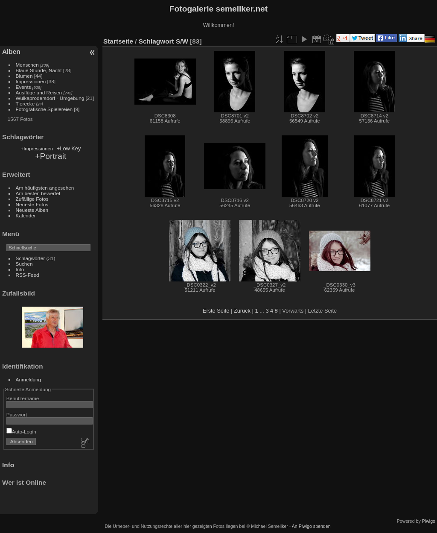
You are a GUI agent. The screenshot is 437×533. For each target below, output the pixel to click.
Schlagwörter (30, 258)
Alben (11, 51)
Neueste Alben (32, 210)
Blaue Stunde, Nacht (39, 70)
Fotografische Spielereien (44, 109)
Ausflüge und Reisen (39, 92)
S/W (182, 41)
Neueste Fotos (32, 204)
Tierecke (25, 103)
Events (23, 87)
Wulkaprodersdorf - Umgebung (50, 98)
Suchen (24, 263)
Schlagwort (156, 41)
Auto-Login (21, 431)
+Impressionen (36, 148)
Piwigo (428, 521)
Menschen (27, 64)
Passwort (16, 414)
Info (20, 269)
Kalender (26, 215)
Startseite (118, 41)
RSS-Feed (27, 275)
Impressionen (31, 81)
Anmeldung (28, 379)
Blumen (24, 76)
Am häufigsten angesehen (45, 187)
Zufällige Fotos (32, 199)
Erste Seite (216, 311)
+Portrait (50, 156)
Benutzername (22, 398)
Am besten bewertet (38, 193)
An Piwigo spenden (311, 526)
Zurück (242, 311)
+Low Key (69, 148)
